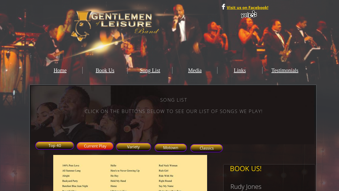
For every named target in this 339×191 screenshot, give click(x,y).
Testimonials (284, 70)
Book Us (105, 70)
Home (59, 70)
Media (195, 70)
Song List (150, 70)
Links (240, 70)
